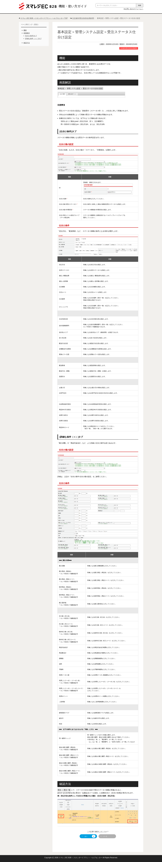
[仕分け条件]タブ (31, 36)
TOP (44, 18)
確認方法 (27, 43)
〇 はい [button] (88, 836)
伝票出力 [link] (85, 793)
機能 (25, 30)
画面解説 (27, 33)
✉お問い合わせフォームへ (133, 9)
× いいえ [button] (104, 836)
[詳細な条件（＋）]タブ (33, 38)
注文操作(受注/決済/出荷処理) (128, 48)
